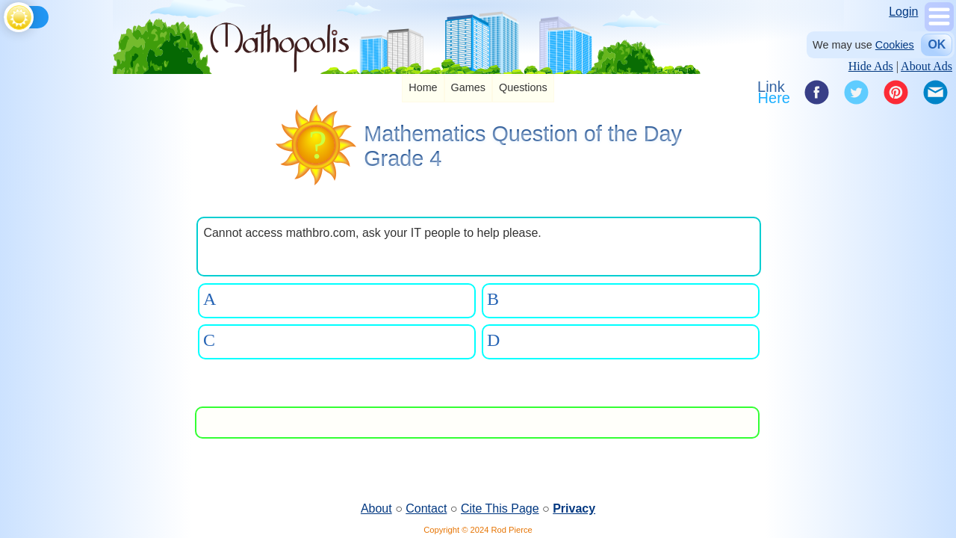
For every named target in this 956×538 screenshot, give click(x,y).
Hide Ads (870, 66)
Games (468, 87)
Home (423, 87)
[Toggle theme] (6, 14)
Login (903, 11)
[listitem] (423, 88)
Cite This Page (500, 508)
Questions (523, 87)
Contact (426, 508)
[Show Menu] (939, 27)
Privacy (574, 508)
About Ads (926, 66)
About (376, 508)
